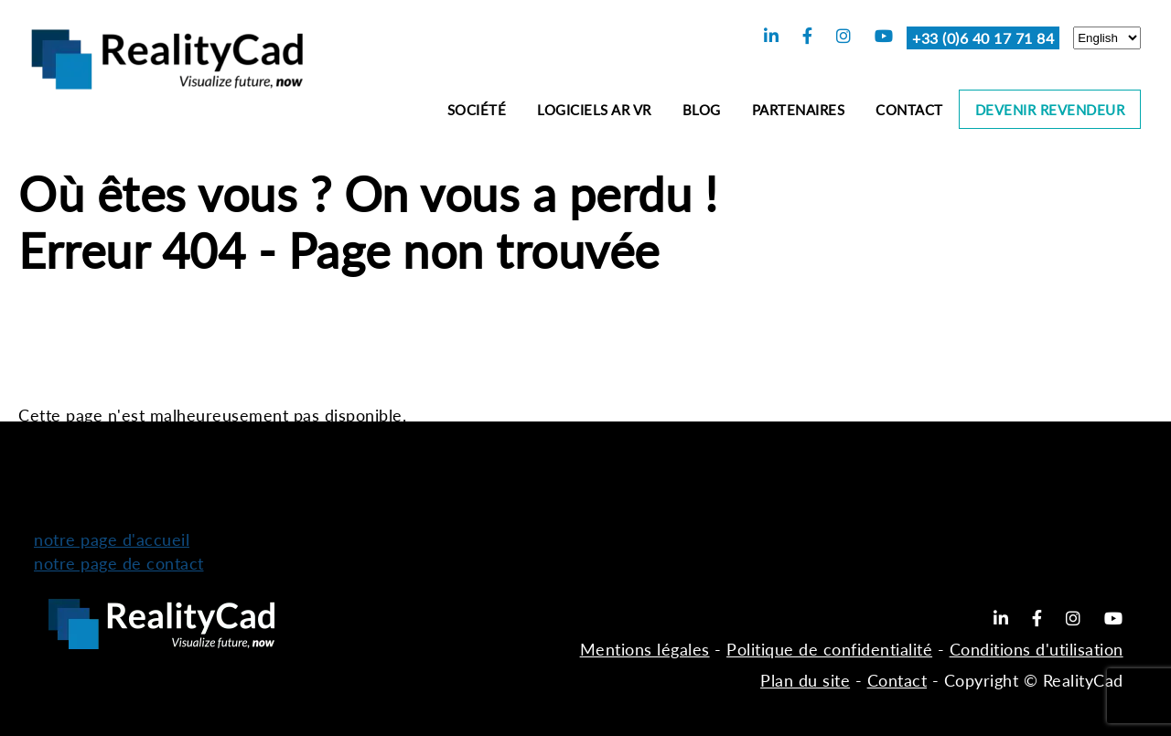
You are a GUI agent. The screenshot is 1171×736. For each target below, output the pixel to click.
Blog (701, 109)
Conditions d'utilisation (1036, 649)
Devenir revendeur (1050, 109)
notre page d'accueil (111, 539)
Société (477, 109)
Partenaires (798, 109)
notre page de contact (119, 563)
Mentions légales (645, 649)
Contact (909, 109)
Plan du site (805, 680)
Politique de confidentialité (829, 649)
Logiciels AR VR (594, 109)
